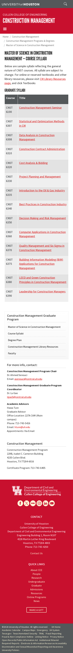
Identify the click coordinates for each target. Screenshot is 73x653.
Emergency (42, 630)
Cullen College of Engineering (25, 14)
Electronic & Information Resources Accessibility (44, 643)
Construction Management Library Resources (33, 346)
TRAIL (41, 633)
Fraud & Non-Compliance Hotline (17, 636)
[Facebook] (20, 503)
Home (6, 36)
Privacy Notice (57, 636)
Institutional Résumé (49, 640)
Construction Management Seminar (40, 107)
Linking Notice (42, 636)
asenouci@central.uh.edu (28, 378)
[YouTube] (52, 503)
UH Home (56, 627)
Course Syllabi (16, 333)
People (37, 573)
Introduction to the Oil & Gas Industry (42, 190)
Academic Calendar (11, 630)
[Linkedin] (45, 503)
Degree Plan (15, 340)
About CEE (36, 570)
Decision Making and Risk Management (42, 218)
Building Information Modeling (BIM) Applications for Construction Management (41, 264)
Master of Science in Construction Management (30, 45)
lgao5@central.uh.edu (19, 397)
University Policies (10, 650)
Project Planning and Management (40, 176)
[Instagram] (39, 503)
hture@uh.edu (22, 427)
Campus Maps (28, 630)
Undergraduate (36, 581)
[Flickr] (33, 503)
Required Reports (10, 643)
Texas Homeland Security (25, 633)
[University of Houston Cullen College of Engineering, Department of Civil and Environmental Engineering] (36, 490)
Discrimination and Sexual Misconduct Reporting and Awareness (32, 646)
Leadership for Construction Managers (42, 291)
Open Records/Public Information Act (20, 640)
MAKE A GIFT (36, 609)
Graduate (36, 585)
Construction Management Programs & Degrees (30, 40)
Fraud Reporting (53, 633)
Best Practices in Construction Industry (43, 204)
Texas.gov (6, 633)
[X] (26, 503)
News (37, 601)
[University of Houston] (20, 4)
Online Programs (36, 597)
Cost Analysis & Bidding (33, 163)
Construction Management (29, 21)
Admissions (36, 589)
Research (36, 577)
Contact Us (36, 553)
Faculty (12, 353)
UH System (54, 630)
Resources (36, 593)
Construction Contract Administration (42, 149)
